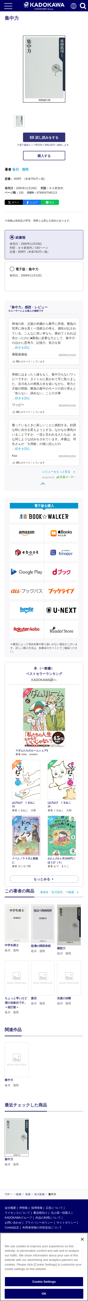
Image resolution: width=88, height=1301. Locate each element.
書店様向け (40, 1212)
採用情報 (36, 1207)
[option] (18, 1065)
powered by (58, 477)
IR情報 (23, 1207)
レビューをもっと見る (56, 471)
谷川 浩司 (20, 169)
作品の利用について (48, 1217)
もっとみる (42, 879)
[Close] (82, 1239)
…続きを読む (21, 347)
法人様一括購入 (61, 1212)
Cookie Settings (44, 1281)
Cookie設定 (12, 1227)
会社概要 (10, 1207)
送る (51, 202)
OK (44, 1293)
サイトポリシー (66, 1222)
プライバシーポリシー (39, 1222)
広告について (54, 1207)
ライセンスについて (17, 1212)
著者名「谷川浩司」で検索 (57, 892)
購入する (44, 156)
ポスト (15, 202)
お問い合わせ (13, 1222)
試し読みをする (44, 137)
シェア (34, 202)
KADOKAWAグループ (18, 1217)
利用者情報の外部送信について (42, 1227)
